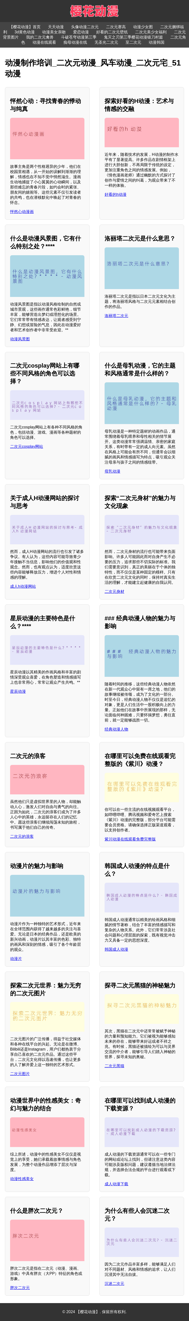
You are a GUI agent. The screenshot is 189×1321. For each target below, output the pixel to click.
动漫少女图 (143, 27)
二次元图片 (20, 1074)
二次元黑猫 (114, 1066)
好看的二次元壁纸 (112, 32)
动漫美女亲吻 (54, 32)
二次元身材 (114, 591)
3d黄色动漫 (25, 32)
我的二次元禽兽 (40, 37)
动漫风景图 (20, 339)
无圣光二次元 (106, 42)
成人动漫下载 (116, 1184)
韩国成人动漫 (116, 949)
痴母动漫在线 (75, 42)
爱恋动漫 (81, 32)
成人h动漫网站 (23, 586)
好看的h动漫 (115, 194)
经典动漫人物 (116, 729)
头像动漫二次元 (85, 27)
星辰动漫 (18, 691)
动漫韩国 (156, 42)
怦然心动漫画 (22, 212)
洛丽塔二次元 (116, 316)
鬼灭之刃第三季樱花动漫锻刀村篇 (133, 37)
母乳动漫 (112, 471)
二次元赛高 (116, 27)
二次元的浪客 (22, 836)
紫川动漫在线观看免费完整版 (130, 839)
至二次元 (133, 42)
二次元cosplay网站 (26, 446)
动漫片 (16, 959)
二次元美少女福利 (151, 32)
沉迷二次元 (114, 1283)
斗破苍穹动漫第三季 (78, 37)
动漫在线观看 (44, 42)
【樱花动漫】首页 (25, 27)
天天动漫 (56, 27)
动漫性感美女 (22, 1179)
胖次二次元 (20, 1288)
